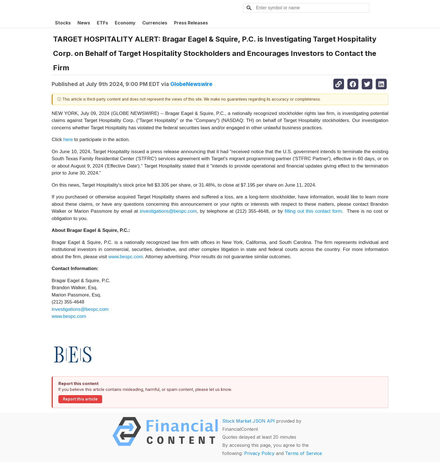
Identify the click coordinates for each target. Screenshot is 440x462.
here (68, 139)
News (83, 23)
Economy (125, 23)
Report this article (80, 399)
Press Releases (191, 23)
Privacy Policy (259, 453)
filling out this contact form (313, 211)
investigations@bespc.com (168, 211)
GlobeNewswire (191, 84)
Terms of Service (303, 453)
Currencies (154, 23)
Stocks (63, 23)
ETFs (102, 23)
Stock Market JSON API (248, 421)
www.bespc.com (125, 256)
